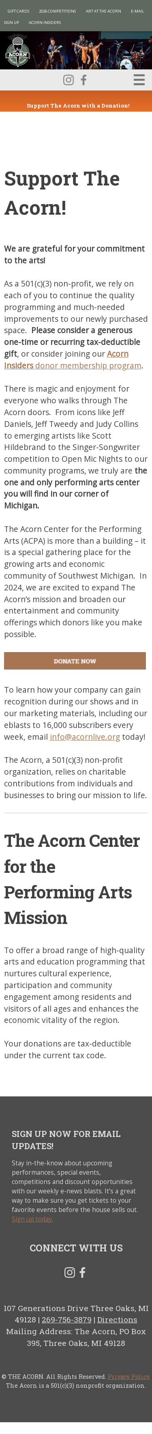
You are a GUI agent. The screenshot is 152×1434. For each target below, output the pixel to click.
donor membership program (72, 359)
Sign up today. (32, 1219)
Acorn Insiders (45, 22)
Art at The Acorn (103, 11)
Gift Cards (18, 11)
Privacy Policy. (129, 1376)
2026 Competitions (57, 11)
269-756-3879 (67, 1319)
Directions (117, 1319)
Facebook (83, 80)
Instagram (68, 80)
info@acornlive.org (85, 736)
